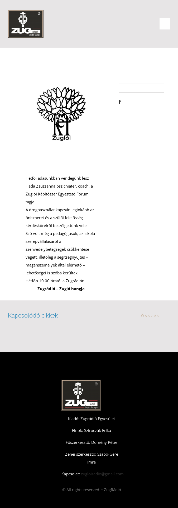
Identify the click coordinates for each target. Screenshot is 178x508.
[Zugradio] (26, 11)
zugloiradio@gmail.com (102, 473)
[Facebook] (119, 102)
